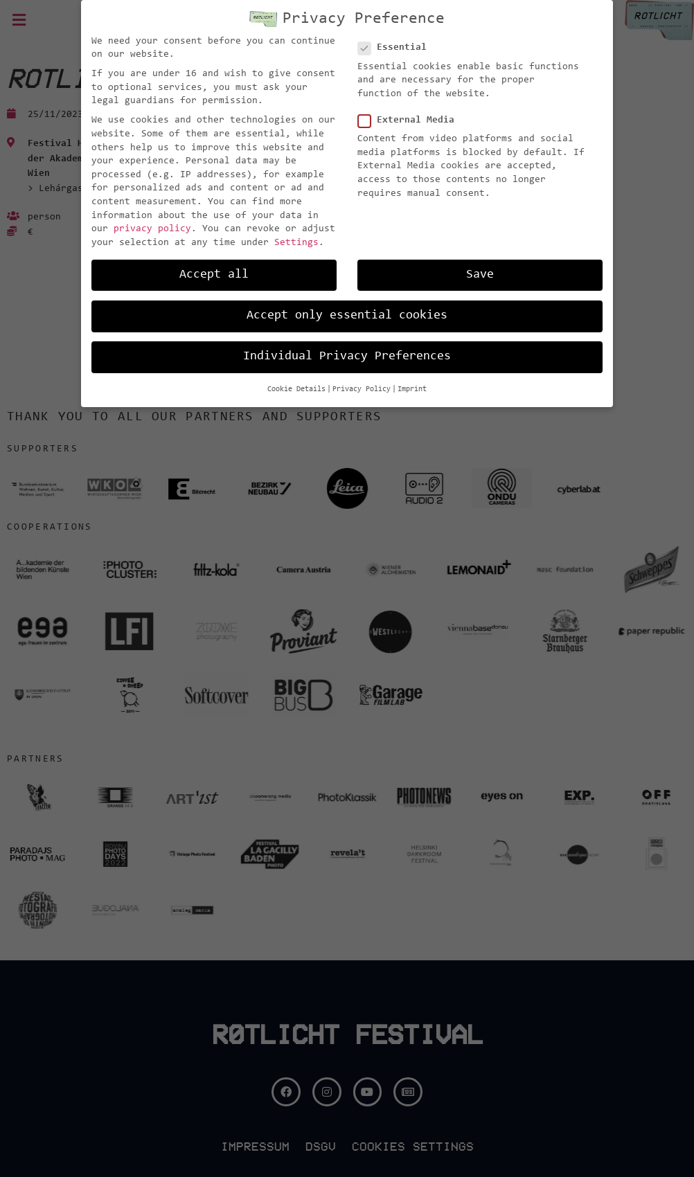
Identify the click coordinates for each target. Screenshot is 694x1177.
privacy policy (152, 229)
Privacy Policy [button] (361, 389)
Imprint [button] (412, 389)
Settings (296, 243)
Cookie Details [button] (296, 389)
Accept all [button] (214, 275)
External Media (410, 120)
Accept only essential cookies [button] (347, 315)
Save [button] (480, 275)
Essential (396, 48)
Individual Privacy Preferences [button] (347, 356)
